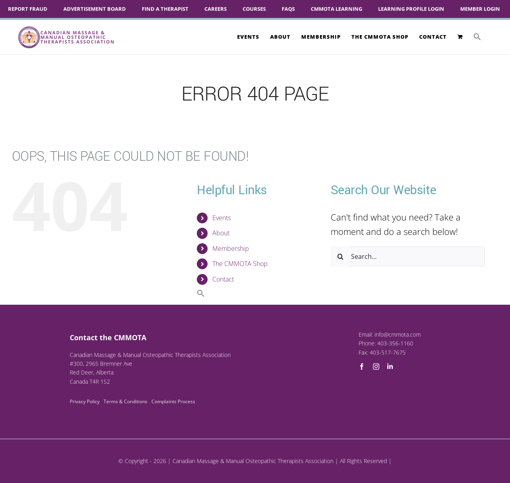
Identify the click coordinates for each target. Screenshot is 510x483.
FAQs (288, 8)
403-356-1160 (395, 343)
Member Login (480, 8)
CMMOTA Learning (336, 8)
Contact (223, 279)
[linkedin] (390, 366)
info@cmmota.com (398, 334)
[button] (477, 36)
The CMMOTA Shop (240, 263)
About (221, 233)
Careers (215, 8)
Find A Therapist (165, 8)
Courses (254, 8)
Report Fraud (27, 8)
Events (221, 217)
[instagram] (376, 366)
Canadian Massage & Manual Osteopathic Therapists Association (253, 461)
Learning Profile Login (411, 8)
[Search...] (408, 256)
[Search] (341, 256)
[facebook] (362, 366)
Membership (230, 248)
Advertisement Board (94, 8)
